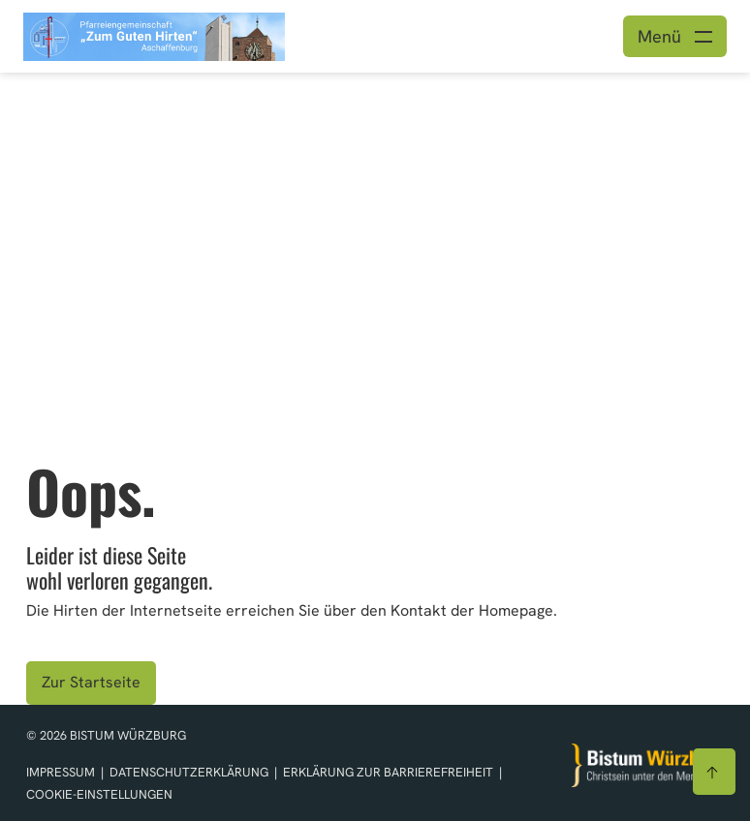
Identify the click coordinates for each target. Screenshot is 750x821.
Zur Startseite (91, 682)
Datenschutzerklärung (190, 772)
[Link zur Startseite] (154, 34)
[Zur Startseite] (648, 765)
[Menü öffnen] (675, 36)
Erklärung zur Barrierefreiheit (388, 772)
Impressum (62, 772)
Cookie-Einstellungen (99, 794)
